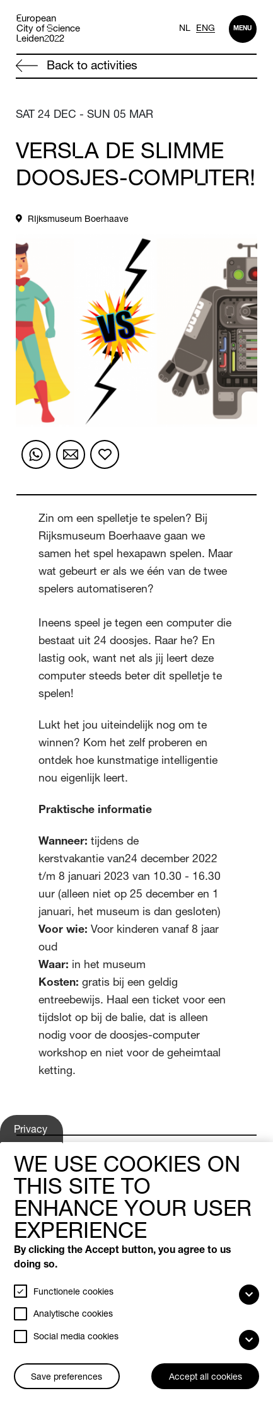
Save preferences (66, 1377)
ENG (205, 29)
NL (184, 29)
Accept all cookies (205, 1377)
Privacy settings (32, 1133)
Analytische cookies (73, 1314)
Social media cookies (76, 1337)
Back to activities (76, 66)
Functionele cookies (73, 1292)
